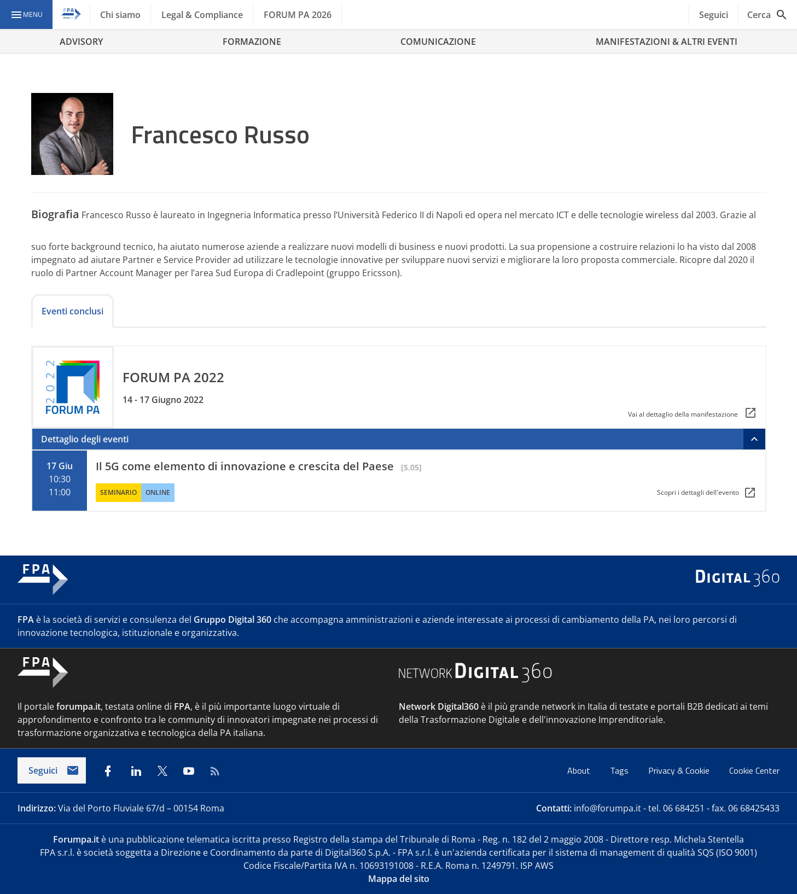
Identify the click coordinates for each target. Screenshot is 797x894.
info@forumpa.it (607, 808)
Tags (620, 770)
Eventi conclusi (72, 311)
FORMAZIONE (252, 42)
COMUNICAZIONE (438, 42)
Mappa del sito (398, 879)
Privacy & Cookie (680, 770)
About (579, 770)
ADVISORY (81, 42)
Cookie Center (754, 770)
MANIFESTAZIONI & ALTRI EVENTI (666, 42)
